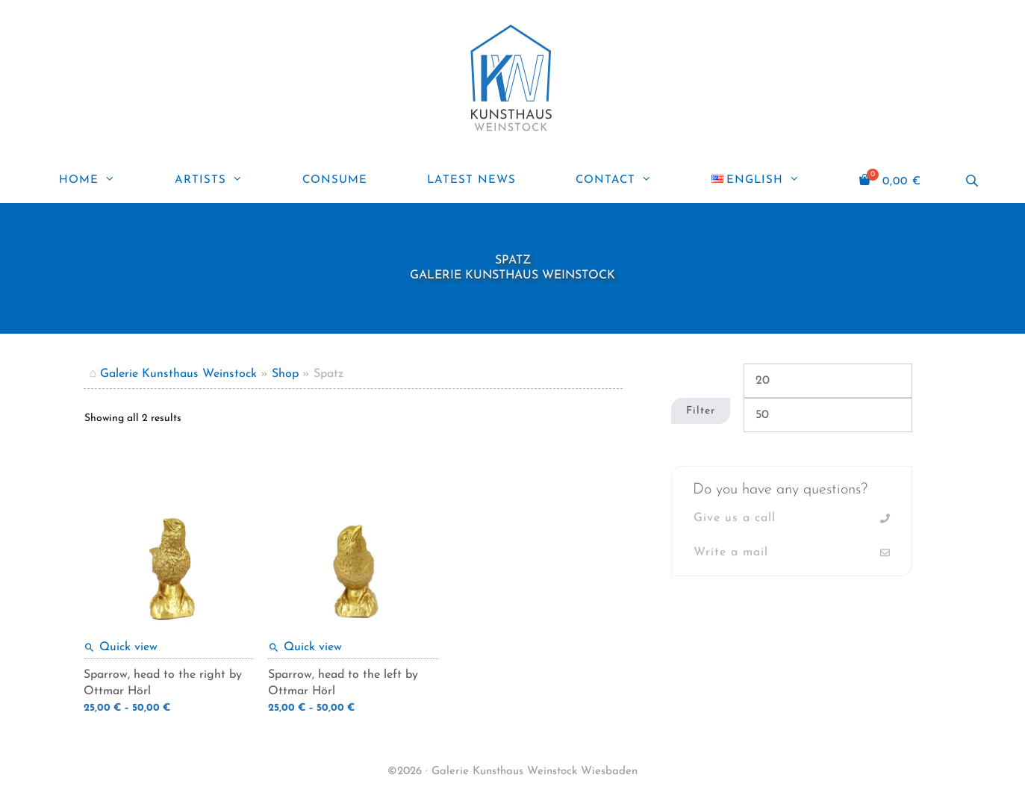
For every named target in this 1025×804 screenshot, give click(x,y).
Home (102, 181)
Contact (629, 181)
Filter (700, 411)
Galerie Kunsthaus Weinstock (178, 374)
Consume (334, 180)
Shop (285, 374)
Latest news (471, 180)
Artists (223, 181)
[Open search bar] (973, 181)
